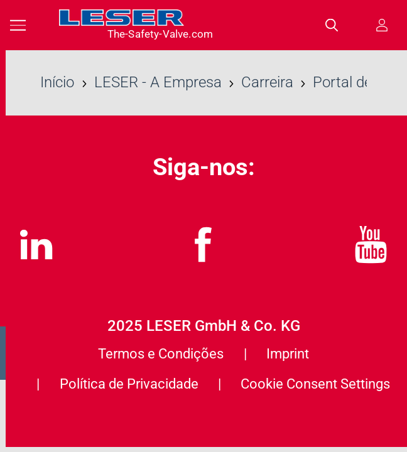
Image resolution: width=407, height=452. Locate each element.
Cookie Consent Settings (315, 383)
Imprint (287, 353)
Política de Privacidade (129, 383)
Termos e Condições (161, 353)
